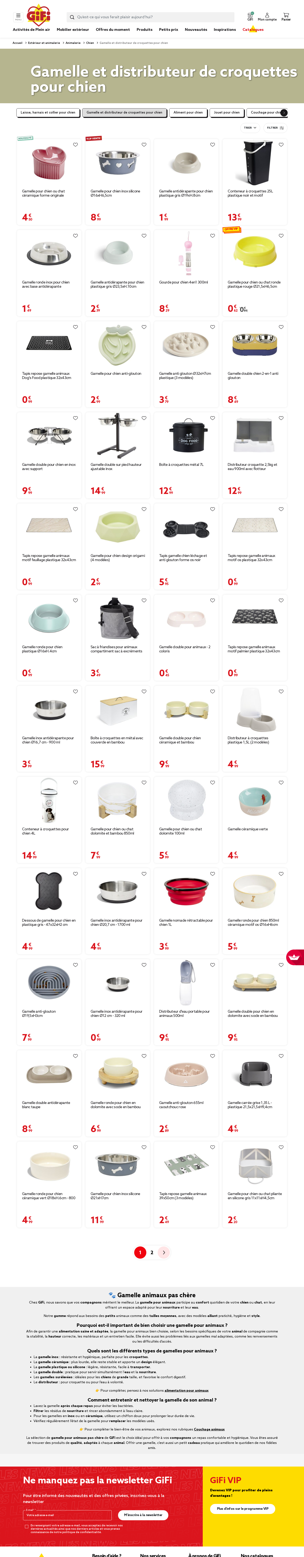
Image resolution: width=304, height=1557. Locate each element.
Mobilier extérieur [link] (73, 29)
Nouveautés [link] (196, 29)
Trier (248, 128)
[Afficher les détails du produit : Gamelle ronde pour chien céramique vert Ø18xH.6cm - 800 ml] (49, 1165)
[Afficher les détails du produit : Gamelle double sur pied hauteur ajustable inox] (118, 436)
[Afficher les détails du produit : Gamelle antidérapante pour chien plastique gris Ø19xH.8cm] (186, 162)
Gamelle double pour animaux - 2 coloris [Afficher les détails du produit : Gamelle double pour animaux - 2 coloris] (184, 649)
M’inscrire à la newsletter (143, 1515)
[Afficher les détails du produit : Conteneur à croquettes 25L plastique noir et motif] (255, 162)
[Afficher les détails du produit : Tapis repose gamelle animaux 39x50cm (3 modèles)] (186, 1165)
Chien (90, 43)
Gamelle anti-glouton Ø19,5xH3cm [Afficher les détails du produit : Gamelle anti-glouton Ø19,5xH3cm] (39, 1014)
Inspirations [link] (225, 29)
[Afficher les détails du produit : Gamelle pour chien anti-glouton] (118, 344)
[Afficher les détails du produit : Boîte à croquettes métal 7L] (186, 436)
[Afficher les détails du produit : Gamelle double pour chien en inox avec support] (49, 436)
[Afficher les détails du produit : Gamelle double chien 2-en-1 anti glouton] (255, 344)
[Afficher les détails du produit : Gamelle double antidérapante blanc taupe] (49, 1073)
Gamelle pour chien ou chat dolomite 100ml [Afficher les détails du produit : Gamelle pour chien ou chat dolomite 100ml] (180, 831)
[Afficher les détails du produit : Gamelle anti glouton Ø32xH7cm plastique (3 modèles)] (186, 344)
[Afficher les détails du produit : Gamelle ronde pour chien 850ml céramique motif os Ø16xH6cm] (255, 891)
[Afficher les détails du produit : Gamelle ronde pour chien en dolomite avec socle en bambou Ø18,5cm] (118, 1073)
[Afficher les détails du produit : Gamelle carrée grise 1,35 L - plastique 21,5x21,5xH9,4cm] (255, 1073)
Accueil (17, 43)
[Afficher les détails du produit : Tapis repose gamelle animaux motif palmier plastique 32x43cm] (255, 618)
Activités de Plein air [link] (31, 29)
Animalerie (73, 43)
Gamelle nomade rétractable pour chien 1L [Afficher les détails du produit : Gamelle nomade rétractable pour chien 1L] (186, 922)
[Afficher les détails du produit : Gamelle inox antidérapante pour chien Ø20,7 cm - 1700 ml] (118, 891)
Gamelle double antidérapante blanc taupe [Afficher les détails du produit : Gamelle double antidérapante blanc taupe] (46, 1105)
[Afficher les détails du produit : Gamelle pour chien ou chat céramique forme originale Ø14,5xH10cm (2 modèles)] (49, 162)
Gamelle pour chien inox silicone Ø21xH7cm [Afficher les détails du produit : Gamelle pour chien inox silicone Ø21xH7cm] (115, 1196)
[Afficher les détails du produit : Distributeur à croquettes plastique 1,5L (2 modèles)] (255, 709)
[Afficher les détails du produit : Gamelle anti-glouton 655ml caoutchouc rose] (186, 1073)
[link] (144, 36)
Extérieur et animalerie (43, 43)
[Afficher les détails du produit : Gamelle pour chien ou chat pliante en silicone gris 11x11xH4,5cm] (255, 1165)
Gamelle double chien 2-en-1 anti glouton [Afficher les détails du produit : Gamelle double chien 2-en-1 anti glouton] (253, 376)
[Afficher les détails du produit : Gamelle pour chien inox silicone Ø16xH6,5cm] (118, 162)
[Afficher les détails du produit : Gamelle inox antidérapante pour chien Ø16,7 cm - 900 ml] (49, 709)
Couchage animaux (209, 1430)
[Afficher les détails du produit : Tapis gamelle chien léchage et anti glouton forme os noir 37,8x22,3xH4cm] (186, 527)
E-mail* (30, 1510)
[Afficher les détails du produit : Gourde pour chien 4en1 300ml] (186, 253)
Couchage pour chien (267, 113)
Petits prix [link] (168, 29)
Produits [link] (144, 29)
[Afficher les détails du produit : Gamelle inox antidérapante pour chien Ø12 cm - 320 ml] (118, 982)
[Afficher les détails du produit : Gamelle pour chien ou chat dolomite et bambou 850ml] (118, 800)
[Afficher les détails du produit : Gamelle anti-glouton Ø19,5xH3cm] (49, 982)
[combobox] (150, 17)
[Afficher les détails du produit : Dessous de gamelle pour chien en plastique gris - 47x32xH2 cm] (49, 891)
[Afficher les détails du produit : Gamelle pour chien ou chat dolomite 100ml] (186, 800)
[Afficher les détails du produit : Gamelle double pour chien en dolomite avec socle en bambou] (255, 982)
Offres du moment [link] (113, 29)
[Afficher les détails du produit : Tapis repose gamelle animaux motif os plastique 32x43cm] (255, 527)
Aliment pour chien (188, 113)
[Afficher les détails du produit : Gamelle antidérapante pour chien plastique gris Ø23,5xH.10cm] (118, 253)
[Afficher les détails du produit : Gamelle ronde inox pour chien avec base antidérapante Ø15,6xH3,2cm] (49, 253)
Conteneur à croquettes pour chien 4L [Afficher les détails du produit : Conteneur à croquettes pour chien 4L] (45, 831)
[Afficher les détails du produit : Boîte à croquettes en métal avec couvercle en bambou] (118, 709)
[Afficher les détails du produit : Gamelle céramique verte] (255, 800)
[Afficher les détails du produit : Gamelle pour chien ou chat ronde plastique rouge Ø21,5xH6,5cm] (255, 253)
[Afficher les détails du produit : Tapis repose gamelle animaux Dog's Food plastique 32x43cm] (49, 344)
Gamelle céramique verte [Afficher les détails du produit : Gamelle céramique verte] (248, 829)
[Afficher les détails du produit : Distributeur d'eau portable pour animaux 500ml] (186, 982)
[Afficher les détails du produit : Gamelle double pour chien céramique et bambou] (186, 709)
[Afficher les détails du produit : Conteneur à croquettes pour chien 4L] (49, 800)
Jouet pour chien (227, 113)
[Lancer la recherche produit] (72, 17)
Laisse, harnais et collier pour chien (48, 113)
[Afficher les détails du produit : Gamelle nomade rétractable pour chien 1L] (186, 891)
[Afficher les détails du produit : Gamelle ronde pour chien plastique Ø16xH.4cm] (49, 618)
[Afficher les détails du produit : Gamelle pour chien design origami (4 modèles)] (118, 527)
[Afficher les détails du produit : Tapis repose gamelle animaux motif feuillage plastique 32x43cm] (49, 527)
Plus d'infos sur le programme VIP (243, 1509)
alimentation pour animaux (187, 1391)
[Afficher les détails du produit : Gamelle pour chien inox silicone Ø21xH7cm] (118, 1165)
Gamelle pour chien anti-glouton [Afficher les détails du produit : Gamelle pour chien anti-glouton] (116, 374)
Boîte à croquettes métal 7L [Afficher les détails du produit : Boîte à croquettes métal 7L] (181, 465)
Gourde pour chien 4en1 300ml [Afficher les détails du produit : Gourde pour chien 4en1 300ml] (183, 282)
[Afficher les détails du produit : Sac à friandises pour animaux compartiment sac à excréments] (118, 618)
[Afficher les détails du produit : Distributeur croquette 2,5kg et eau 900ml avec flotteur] (255, 436)
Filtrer (275, 128)
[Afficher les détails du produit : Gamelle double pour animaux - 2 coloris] (186, 618)
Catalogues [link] (253, 29)
